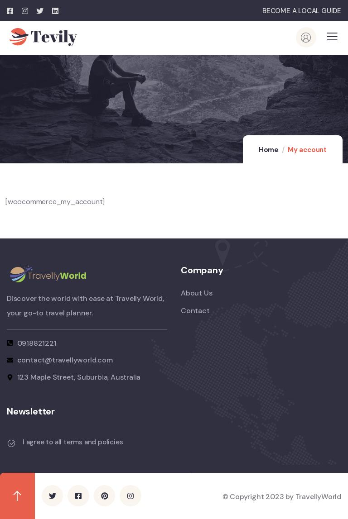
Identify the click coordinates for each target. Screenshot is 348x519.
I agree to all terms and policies (73, 442)
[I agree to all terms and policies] (11, 443)
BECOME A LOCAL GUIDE (301, 10)
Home (269, 149)
